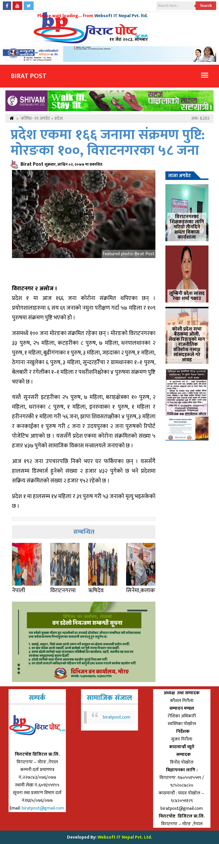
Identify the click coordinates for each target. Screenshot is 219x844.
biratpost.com (116, 717)
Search (206, 5)
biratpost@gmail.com (43, 808)
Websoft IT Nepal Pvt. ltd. (121, 16)
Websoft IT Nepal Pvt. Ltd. (125, 837)
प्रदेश (58, 118)
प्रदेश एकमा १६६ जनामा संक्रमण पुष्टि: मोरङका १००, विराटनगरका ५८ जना (108, 143)
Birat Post (28, 76)
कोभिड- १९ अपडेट (35, 118)
